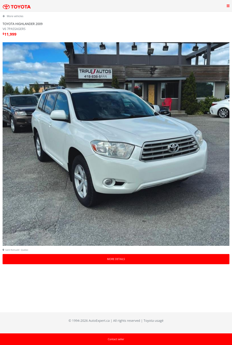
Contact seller (116, 339)
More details (116, 259)
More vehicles (13, 16)
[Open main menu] (228, 6)
